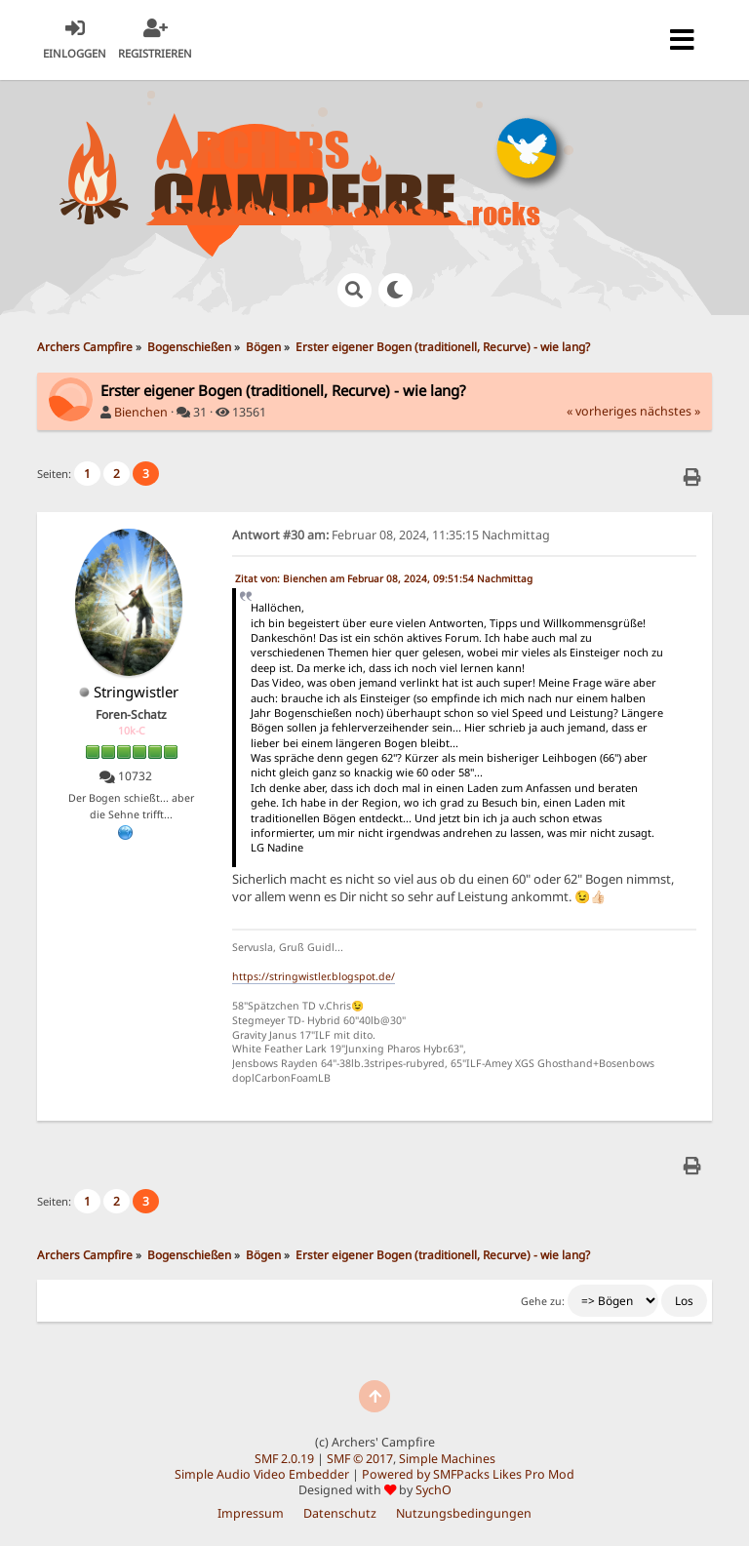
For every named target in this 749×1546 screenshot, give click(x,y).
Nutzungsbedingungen (464, 1513)
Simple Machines (447, 1458)
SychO (433, 1490)
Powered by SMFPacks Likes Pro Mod (468, 1474)
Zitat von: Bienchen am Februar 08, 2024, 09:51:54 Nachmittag (383, 578)
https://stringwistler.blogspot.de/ (313, 976)
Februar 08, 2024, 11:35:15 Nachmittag (391, 535)
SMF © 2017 (360, 1458)
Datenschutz (339, 1513)
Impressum (250, 1513)
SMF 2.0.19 (284, 1458)
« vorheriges (602, 411)
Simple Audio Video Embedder (262, 1474)
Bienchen (141, 412)
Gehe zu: (543, 1301)
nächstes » (670, 411)
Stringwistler (136, 691)
